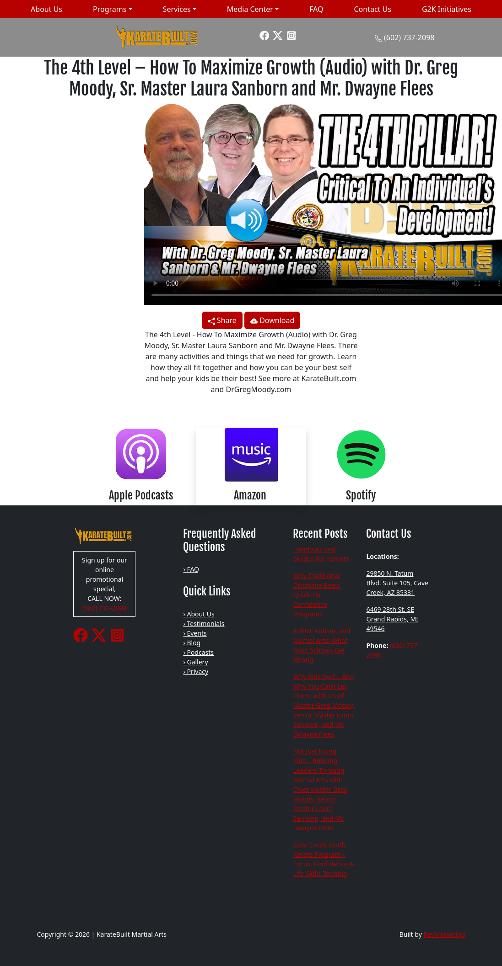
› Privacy (195, 671)
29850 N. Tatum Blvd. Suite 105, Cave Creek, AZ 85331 (397, 583)
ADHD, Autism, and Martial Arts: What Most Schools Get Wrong (321, 645)
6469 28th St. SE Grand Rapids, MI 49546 (392, 619)
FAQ (316, 9)
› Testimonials (203, 623)
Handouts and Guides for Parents (321, 554)
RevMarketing (444, 934)
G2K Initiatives (446, 9)
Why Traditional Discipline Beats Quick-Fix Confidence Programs (316, 594)
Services (177, 9)
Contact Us (372, 9)
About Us (46, 9)
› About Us (198, 614)
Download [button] (272, 320)
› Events (194, 633)
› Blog (191, 642)
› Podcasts (198, 652)
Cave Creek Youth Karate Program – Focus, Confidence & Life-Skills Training (323, 859)
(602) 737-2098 (409, 37)
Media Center (250, 9)
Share (222, 320)
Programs (109, 9)
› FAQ (191, 569)
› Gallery (195, 662)
